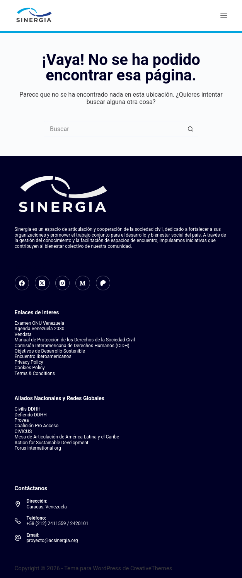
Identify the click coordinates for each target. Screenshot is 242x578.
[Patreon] (103, 283)
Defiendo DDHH (31, 415)
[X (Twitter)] (42, 283)
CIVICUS (23, 431)
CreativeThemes (151, 568)
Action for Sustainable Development (52, 442)
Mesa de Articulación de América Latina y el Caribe (67, 437)
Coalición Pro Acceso (37, 425)
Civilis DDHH (28, 409)
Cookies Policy (30, 367)
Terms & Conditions (35, 373)
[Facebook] (22, 283)
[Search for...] (113, 128)
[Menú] (223, 15)
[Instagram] (62, 283)
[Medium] (82, 283)
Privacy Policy (29, 362)
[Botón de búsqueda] (190, 128)
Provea (22, 420)
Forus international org (38, 448)
